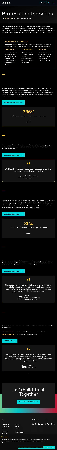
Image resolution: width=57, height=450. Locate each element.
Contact (43, 3)
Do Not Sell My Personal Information (30, 447)
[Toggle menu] (53, 3)
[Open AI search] (49, 3)
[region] (28, 442)
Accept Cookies (49, 447)
